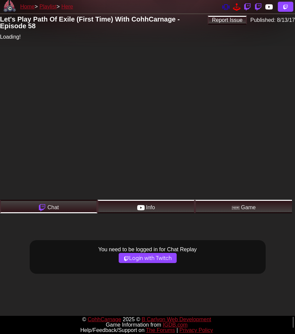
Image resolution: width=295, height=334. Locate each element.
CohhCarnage (104, 319)
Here (67, 6)
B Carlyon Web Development (176, 319)
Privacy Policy (196, 330)
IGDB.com (175, 325)
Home (27, 6)
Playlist (48, 6)
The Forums (160, 330)
